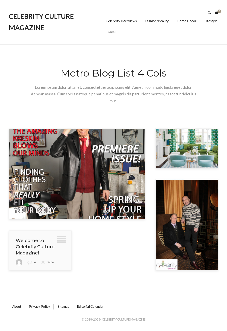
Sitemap (63, 306)
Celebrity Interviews (121, 21)
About (16, 306)
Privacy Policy (39, 306)
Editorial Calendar (90, 306)
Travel (110, 32)
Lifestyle (210, 21)
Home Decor (186, 21)
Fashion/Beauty (157, 21)
